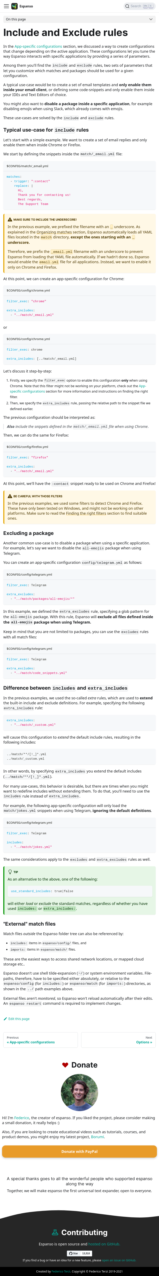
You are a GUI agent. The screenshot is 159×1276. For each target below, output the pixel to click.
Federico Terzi (61, 1271)
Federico (21, 1117)
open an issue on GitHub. (119, 1260)
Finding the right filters (86, 513)
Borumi (97, 1136)
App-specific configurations (38, 46)
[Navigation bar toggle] (6, 6)
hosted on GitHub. (104, 1243)
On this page (16, 19)
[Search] (140, 6)
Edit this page (16, 1019)
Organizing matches (54, 232)
